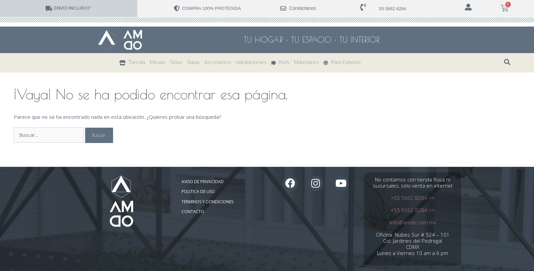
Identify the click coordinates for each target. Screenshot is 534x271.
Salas (193, 62)
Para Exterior (342, 63)
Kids (280, 63)
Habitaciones (251, 62)
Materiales (306, 62)
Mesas (157, 62)
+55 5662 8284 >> (413, 197)
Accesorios (217, 62)
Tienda (132, 63)
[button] (507, 62)
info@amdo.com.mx (413, 222)
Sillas (176, 62)
